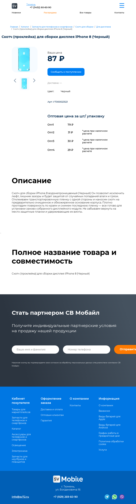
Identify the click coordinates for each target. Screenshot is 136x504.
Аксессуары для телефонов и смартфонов (21, 437)
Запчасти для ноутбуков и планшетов (19, 459)
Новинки (16, 13)
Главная (14, 27)
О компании (79, 398)
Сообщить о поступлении (66, 71)
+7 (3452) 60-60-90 (40, 7)
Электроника (19, 451)
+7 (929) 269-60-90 (65, 496)
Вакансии (104, 411)
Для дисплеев (103, 27)
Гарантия (46, 420)
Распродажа (50, 13)
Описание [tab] (32, 180)
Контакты (119, 13)
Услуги (103, 450)
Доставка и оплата (52, 409)
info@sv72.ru (20, 496)
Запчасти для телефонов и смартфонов (52, 27)
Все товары (85, 13)
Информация (109, 398)
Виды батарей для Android (109, 426)
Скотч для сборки (84, 27)
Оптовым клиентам (52, 415)
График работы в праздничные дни (109, 434)
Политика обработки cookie (111, 443)
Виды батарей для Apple (109, 418)
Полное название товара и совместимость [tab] (64, 256)
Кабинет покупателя (21, 400)
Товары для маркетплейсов (21, 411)
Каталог (25, 27)
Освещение (19, 445)
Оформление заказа (51, 400)
